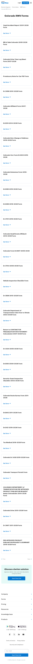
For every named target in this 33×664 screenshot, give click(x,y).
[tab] (16, 594)
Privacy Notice (21, 640)
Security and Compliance (16, 644)
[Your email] (16, 650)
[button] (31, 3)
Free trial (25, 3)
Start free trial (16, 578)
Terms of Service (10, 640)
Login (19, 3)
